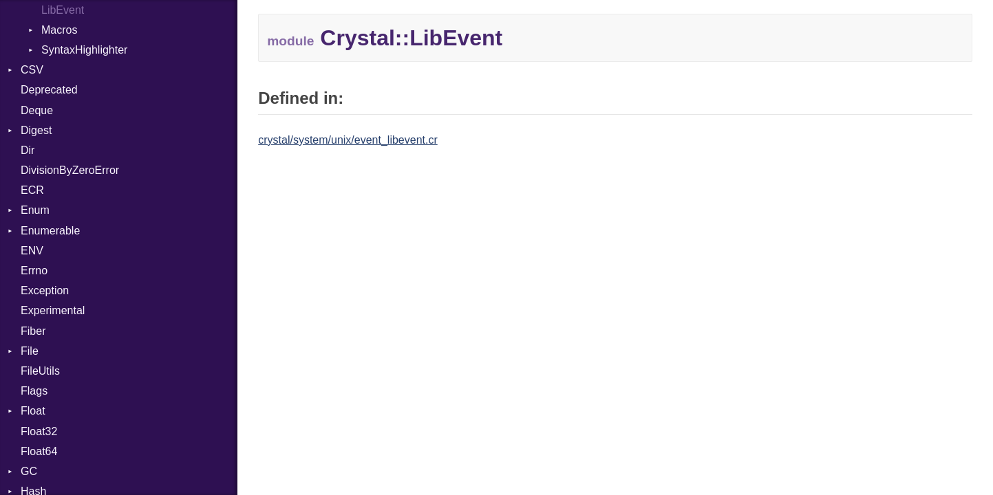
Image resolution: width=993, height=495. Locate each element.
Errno (34, 270)
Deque (37, 110)
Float (33, 411)
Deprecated (49, 90)
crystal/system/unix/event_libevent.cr (348, 140)
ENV (32, 250)
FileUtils (40, 371)
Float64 (39, 451)
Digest (36, 130)
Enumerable (50, 230)
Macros (59, 30)
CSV (32, 70)
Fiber (33, 331)
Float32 (39, 431)
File (30, 351)
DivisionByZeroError (70, 170)
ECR (32, 190)
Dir (27, 150)
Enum (35, 210)
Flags (34, 391)
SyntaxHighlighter (84, 50)
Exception (45, 290)
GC (29, 471)
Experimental (53, 310)
